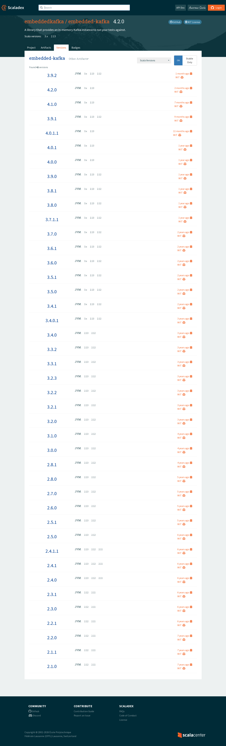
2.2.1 (52, 623)
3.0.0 (52, 450)
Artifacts (46, 47)
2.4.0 (52, 580)
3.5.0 (52, 291)
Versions (61, 47)
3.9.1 (52, 118)
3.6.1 (52, 248)
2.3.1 (52, 594)
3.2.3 (52, 378)
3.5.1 (52, 277)
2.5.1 (52, 522)
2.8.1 (52, 464)
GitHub (175, 22)
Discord (34, 715)
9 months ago (183, 116)
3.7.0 (52, 234)
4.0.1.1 (52, 133)
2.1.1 (52, 652)
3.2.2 (52, 392)
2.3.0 (52, 609)
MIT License (192, 22)
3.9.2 (52, 75)
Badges (75, 47)
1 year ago (185, 145)
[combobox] (154, 60)
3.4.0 (52, 335)
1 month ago (184, 73)
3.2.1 (52, 407)
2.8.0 (52, 479)
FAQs (122, 711)
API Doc (180, 7)
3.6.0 (52, 263)
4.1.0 (52, 104)
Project (31, 47)
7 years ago (184, 635)
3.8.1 (52, 191)
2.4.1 (52, 565)
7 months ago (183, 102)
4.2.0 (52, 90)
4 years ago (184, 433)
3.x (46, 36)
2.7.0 (52, 493)
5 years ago (184, 477)
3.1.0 (52, 436)
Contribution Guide (84, 711)
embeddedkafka (44, 21)
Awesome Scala (197, 8)
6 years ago (184, 534)
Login (216, 7)
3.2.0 (52, 421)
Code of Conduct (128, 715)
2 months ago (183, 88)
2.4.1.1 (52, 551)
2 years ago (184, 232)
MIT (180, 77)
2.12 (99, 73)
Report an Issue (82, 715)
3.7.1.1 (52, 219)
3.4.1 (52, 306)
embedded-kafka (89, 21)
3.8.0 (52, 205)
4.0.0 (52, 162)
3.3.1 (52, 363)
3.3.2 (52, 349)
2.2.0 (52, 637)
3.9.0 (52, 176)
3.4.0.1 (52, 320)
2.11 (100, 549)
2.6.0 (52, 508)
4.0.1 (52, 147)
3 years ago (184, 318)
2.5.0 (52, 536)
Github (33, 711)
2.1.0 (52, 666)
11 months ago (182, 131)
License (123, 719)
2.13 (53, 36)
